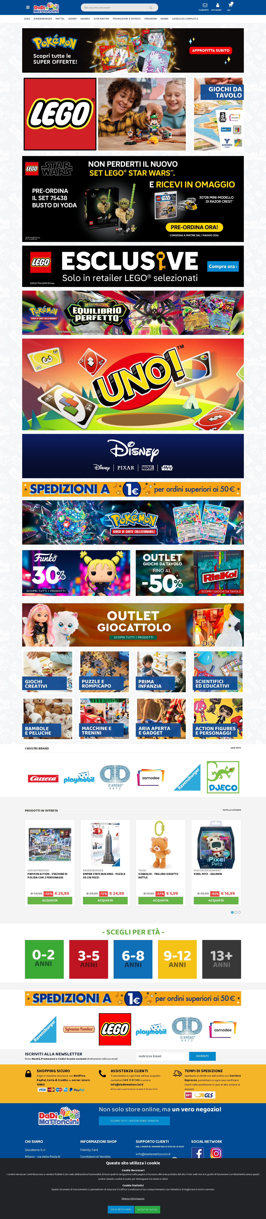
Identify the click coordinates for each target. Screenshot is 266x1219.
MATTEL (60, 19)
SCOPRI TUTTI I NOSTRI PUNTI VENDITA (134, 1121)
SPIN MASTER (101, 19)
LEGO (27, 19)
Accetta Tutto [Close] (147, 1211)
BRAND (164, 19)
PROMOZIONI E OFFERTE (127, 19)
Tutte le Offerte (232, 810)
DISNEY (72, 19)
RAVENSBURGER (43, 19)
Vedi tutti (236, 748)
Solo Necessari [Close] (121, 1211)
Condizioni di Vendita (95, 1156)
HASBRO (85, 19)
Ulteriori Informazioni (133, 1200)
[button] (232, 7)
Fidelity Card (89, 1150)
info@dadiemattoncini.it (153, 1154)
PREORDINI (150, 19)
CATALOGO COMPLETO (185, 19)
